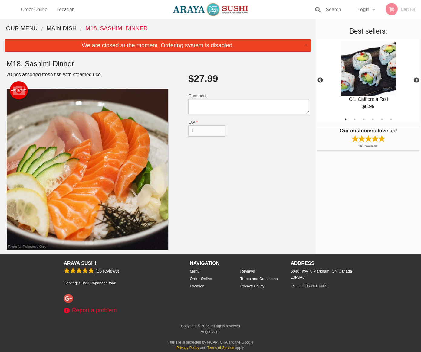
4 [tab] (373, 119)
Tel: (309, 286)
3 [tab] (364, 119)
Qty (206, 128)
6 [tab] (391, 119)
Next (416, 80)
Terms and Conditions (259, 278)
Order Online (34, 9)
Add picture (18, 90)
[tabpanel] (368, 80)
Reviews (247, 271)
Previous (320, 80)
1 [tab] (346, 119)
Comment (248, 103)
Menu (194, 271)
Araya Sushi (80, 263)
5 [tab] (382, 119)
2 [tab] (355, 119)
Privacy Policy (252, 286)
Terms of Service (220, 348)
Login (363, 9)
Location (65, 9)
